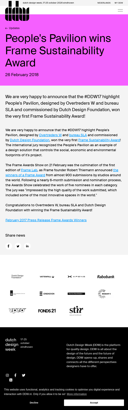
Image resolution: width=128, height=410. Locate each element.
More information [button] (77, 394)
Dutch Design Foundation (30, 140)
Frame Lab (29, 170)
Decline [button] (34, 402)
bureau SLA (78, 135)
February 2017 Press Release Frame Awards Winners (46, 220)
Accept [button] (94, 402)
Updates (12, 28)
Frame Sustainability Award (99, 140)
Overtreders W (50, 135)
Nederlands (104, 3)
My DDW (119, 3)
